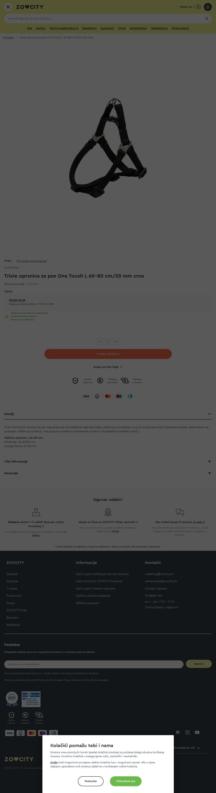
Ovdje (54, 762)
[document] (109, 765)
